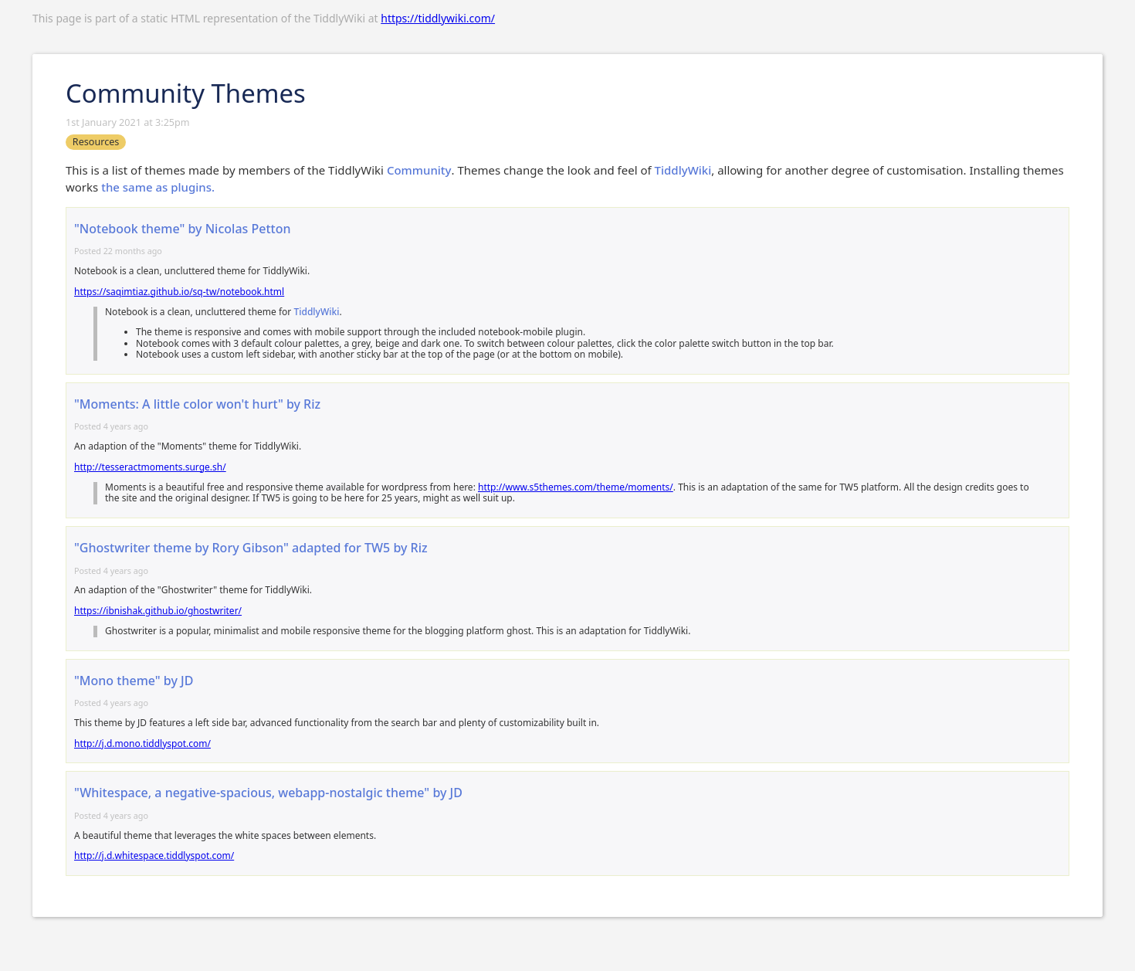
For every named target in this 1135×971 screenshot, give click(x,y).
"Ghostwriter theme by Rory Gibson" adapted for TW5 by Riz (251, 547)
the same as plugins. (158, 187)
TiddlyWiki (683, 170)
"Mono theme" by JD (133, 680)
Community (419, 170)
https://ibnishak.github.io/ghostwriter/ (158, 610)
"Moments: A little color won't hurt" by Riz (197, 404)
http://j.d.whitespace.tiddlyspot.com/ (154, 855)
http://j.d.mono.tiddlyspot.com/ (142, 743)
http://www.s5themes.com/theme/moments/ (575, 487)
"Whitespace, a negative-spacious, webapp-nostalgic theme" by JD (268, 792)
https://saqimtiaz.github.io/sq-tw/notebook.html (179, 291)
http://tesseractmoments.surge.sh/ (150, 467)
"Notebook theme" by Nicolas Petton (182, 228)
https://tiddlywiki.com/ (438, 18)
